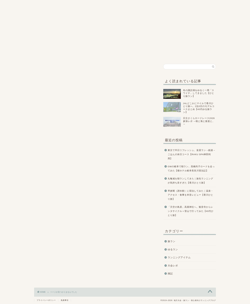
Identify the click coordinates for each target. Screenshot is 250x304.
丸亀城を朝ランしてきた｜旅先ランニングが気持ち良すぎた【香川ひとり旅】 (190, 180)
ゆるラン (136, 56)
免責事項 (64, 300)
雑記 (182, 56)
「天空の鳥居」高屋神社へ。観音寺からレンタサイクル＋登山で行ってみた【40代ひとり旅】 (190, 211)
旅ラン (91, 56)
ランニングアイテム (159, 56)
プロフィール (68, 56)
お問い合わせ (204, 55)
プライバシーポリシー (46, 300)
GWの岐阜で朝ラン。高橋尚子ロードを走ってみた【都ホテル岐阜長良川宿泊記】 (191, 168)
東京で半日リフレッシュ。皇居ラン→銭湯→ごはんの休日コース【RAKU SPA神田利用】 (191, 154)
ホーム (46, 56)
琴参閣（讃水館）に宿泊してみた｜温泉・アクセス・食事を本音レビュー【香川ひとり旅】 (190, 195)
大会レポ (113, 56)
